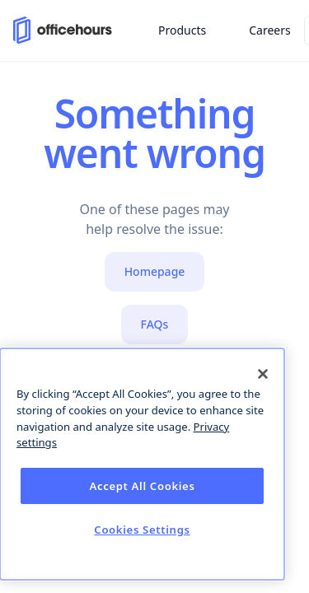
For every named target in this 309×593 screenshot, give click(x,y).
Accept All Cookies (141, 486)
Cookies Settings (142, 529)
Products (182, 30)
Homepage (154, 271)
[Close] (263, 374)
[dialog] (142, 464)
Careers (269, 30)
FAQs (155, 324)
